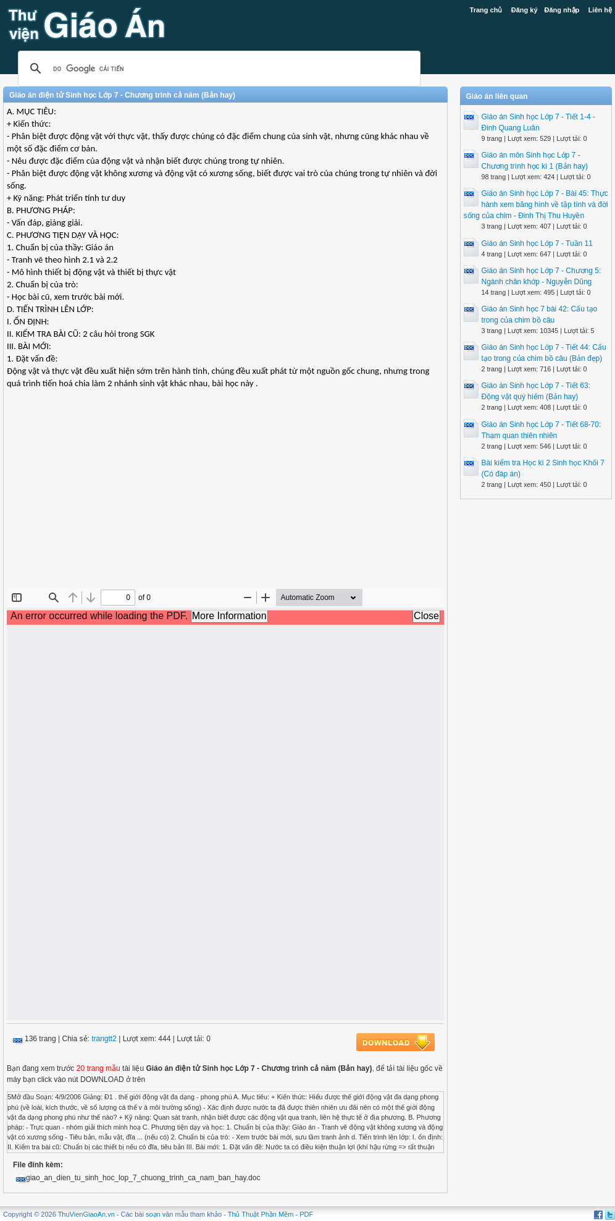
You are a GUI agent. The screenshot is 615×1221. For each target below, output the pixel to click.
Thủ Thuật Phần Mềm (261, 1214)
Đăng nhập (562, 10)
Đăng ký (524, 10)
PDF (306, 1214)
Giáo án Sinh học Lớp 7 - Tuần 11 (537, 243)
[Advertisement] (225, 498)
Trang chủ (486, 10)
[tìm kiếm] (217, 68)
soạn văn (160, 1214)
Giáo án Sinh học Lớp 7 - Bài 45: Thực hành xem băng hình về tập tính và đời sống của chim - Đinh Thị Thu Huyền (536, 204)
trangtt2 (104, 1038)
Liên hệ (600, 10)
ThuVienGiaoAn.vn (86, 1214)
